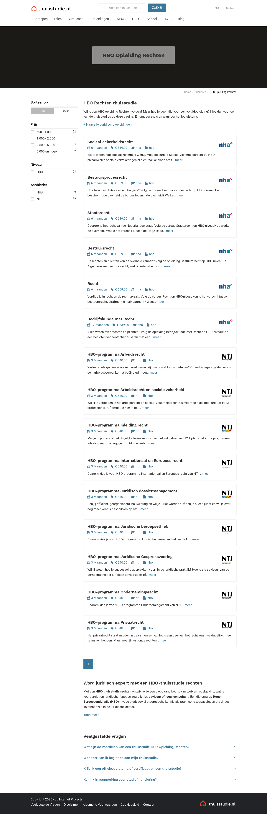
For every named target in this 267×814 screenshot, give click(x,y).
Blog (181, 19)
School (152, 19)
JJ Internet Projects (69, 799)
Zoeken (157, 7)
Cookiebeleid (130, 804)
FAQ (217, 8)
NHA (53, 192)
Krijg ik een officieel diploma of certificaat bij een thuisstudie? (159, 768)
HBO (135, 19)
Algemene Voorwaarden (100, 804)
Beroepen (41, 19)
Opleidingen (100, 19)
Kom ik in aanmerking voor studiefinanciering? (159, 779)
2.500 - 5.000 (53, 144)
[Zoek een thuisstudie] (125, 8)
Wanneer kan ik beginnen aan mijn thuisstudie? (159, 757)
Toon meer (91, 715)
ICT (167, 19)
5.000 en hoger (53, 151)
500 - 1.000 (53, 131)
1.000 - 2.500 (53, 138)
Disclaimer (71, 804)
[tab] (159, 747)
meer (178, 160)
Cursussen (75, 19)
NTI (53, 198)
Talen (58, 19)
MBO (120, 19)
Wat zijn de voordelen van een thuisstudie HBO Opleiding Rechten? (159, 746)
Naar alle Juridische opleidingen (107, 124)
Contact (230, 8)
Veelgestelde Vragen (45, 804)
